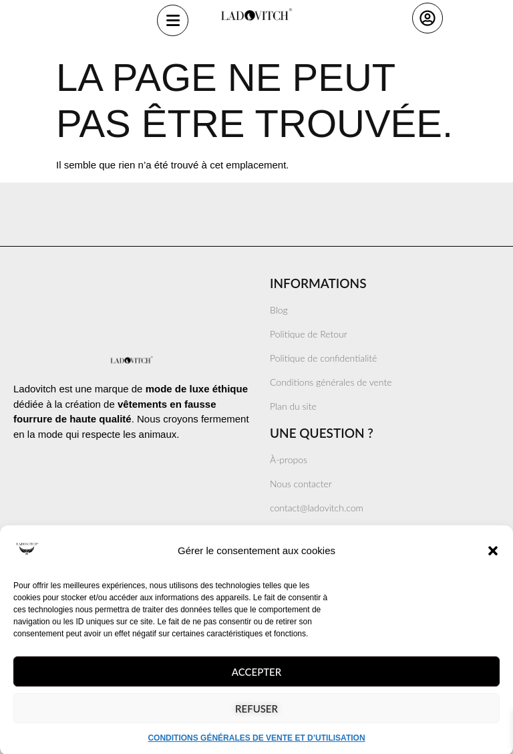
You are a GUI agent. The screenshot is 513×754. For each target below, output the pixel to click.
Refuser (256, 722)
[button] (493, 565)
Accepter (256, 685)
